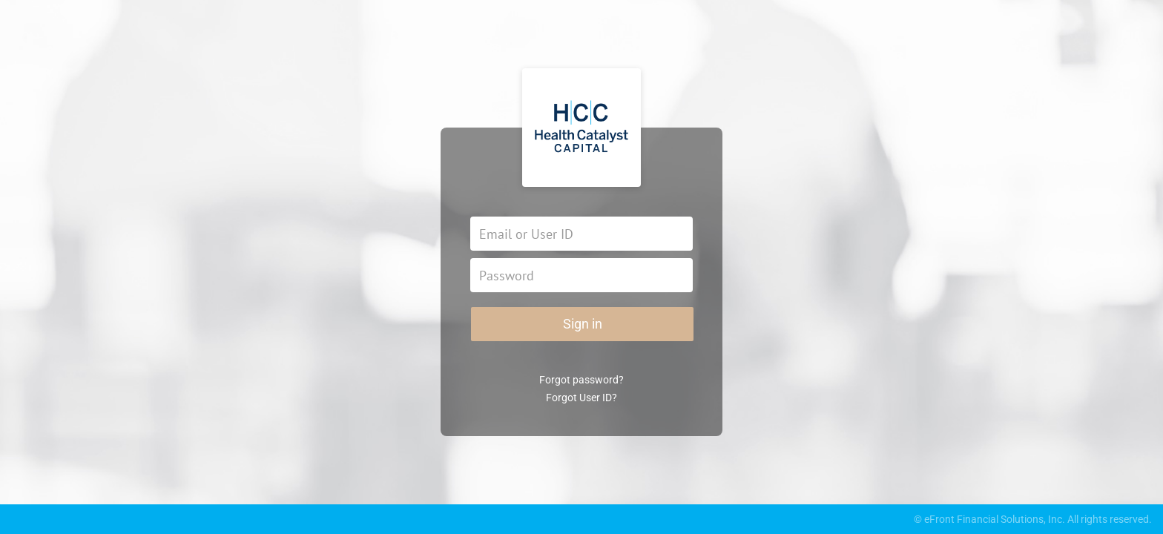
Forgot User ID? (581, 397)
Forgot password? (581, 380)
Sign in (582, 324)
